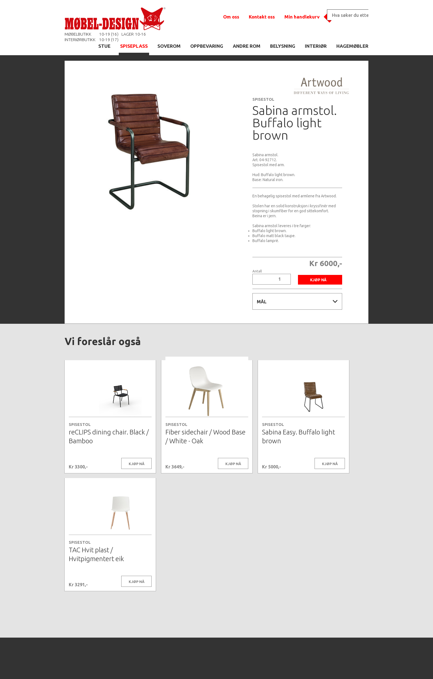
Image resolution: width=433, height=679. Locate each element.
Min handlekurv (302, 16)
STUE (104, 46)
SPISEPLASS (134, 46)
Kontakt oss (262, 16)
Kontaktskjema (291, 666)
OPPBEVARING (206, 46)
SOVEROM (169, 46)
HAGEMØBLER (352, 46)
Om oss (231, 16)
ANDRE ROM (246, 46)
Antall (257, 271)
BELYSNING (282, 46)
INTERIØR (316, 46)
